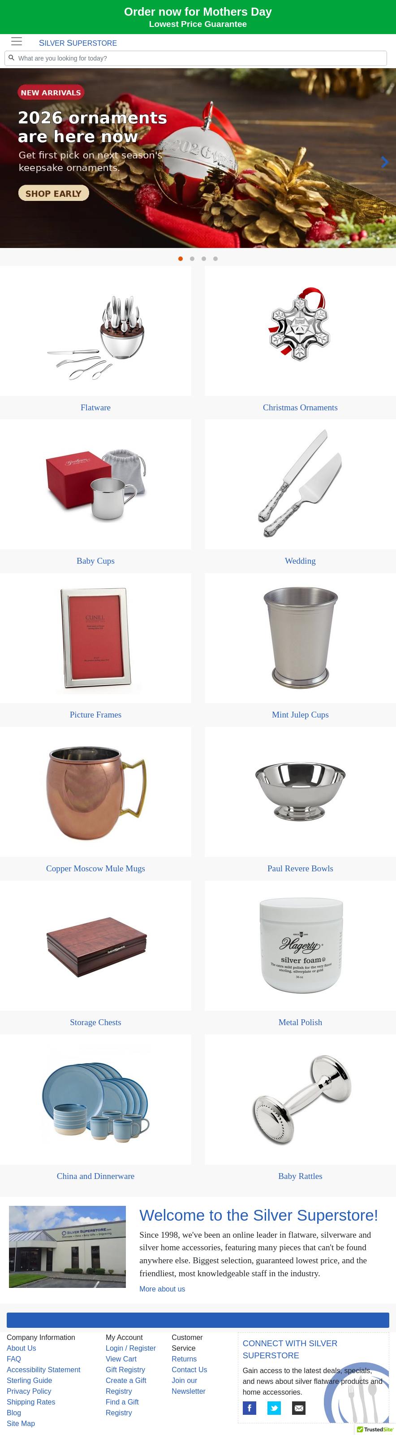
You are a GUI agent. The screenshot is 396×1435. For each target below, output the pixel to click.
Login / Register (131, 1348)
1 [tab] (182, 261)
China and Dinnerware (96, 1176)
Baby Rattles (300, 1176)
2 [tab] (194, 261)
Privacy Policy (29, 1391)
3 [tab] (206, 261)
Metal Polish (301, 1022)
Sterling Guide (29, 1380)
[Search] (195, 58)
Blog (14, 1413)
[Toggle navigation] (16, 41)
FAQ (14, 1359)
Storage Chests (95, 1022)
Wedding (300, 560)
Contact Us (189, 1370)
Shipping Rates (31, 1402)
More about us (162, 1289)
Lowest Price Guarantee (198, 24)
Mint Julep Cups (300, 714)
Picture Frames (96, 714)
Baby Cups (96, 560)
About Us (21, 1348)
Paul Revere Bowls (300, 868)
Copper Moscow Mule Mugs (95, 868)
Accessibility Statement (44, 1370)
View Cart (121, 1359)
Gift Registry (125, 1370)
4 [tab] (217, 261)
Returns (184, 1359)
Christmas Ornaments (300, 407)
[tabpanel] (198, 68)
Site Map (21, 1423)
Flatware (96, 407)
